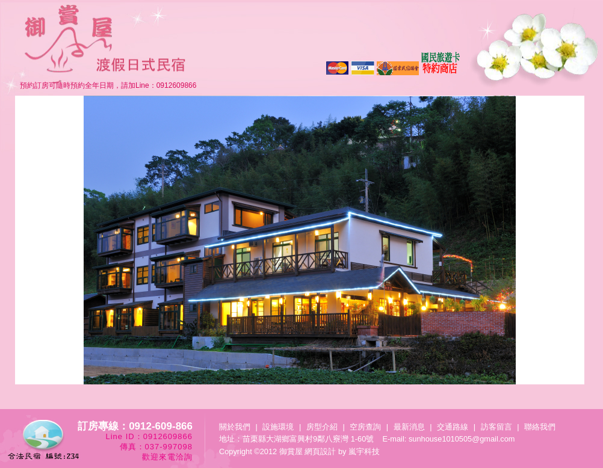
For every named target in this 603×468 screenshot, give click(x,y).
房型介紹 (322, 426)
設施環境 (278, 426)
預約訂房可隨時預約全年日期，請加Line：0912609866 (108, 85)
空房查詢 (365, 426)
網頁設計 (320, 451)
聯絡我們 (539, 426)
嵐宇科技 (364, 451)
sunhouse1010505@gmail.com (462, 438)
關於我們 (234, 426)
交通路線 (452, 426)
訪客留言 (496, 426)
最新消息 (409, 426)
